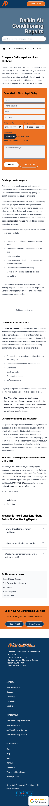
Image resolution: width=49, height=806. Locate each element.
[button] (24, 531)
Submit (11, 165)
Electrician (11, 706)
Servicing (11, 504)
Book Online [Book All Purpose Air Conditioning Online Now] (36, 4)
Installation (11, 500)
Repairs (10, 692)
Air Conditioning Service (17, 730)
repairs (38, 77)
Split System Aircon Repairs (14, 583)
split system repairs (16, 221)
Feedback (11, 767)
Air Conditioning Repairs (17, 735)
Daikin (25, 67)
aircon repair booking (16, 486)
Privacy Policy (13, 777)
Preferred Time (30, 123)
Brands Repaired (9, 591)
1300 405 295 (19, 483)
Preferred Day (9, 123)
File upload (8, 132)
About (9, 758)
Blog (8, 749)
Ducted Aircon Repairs (12, 579)
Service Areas (8, 596)
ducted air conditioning (14, 328)
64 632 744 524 (19, 666)
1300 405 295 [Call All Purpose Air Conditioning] (29, 165)
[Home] (5, 4)
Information (7, 587)
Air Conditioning (13, 687)
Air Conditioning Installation (18, 721)
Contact (10, 763)
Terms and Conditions (16, 772)
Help (8, 754)
